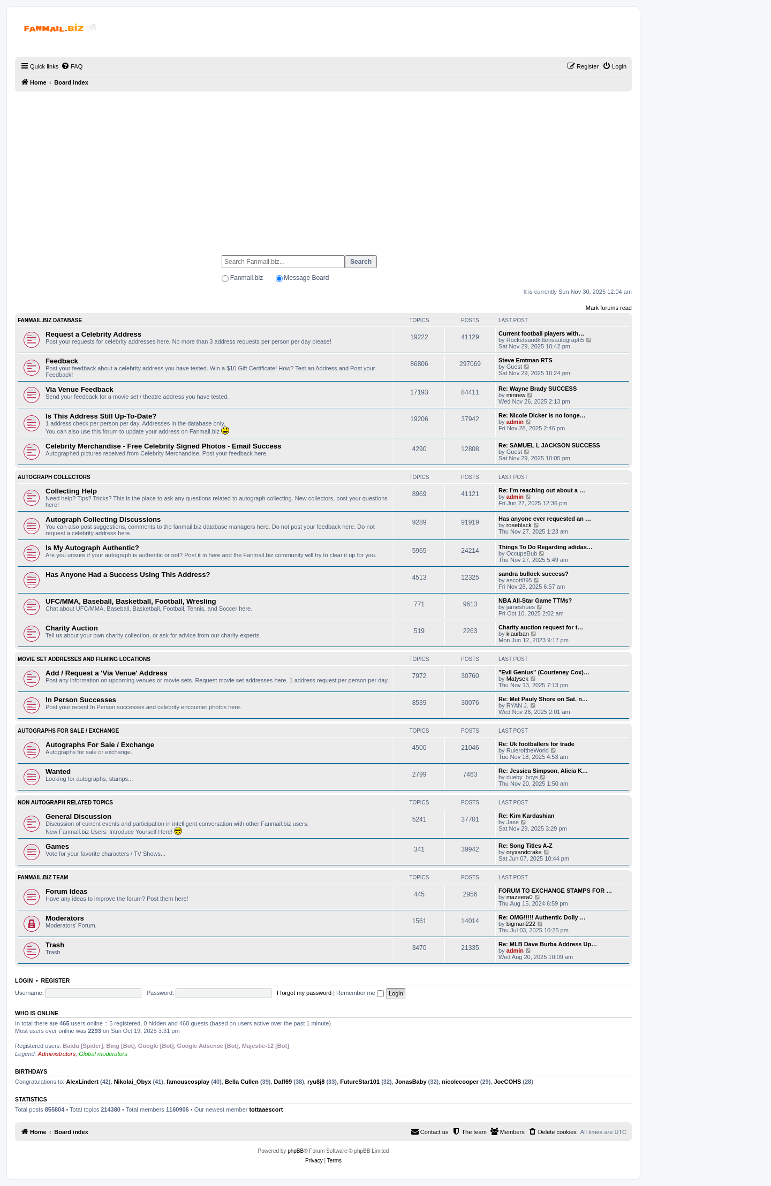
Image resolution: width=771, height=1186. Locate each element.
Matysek (517, 678)
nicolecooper (460, 1081)
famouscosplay (188, 1081)
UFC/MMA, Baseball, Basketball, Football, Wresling (131, 601)
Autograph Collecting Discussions (103, 519)
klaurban (518, 633)
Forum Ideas (66, 891)
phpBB (296, 1151)
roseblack (519, 525)
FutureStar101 (360, 1081)
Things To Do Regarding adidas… (545, 547)
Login (24, 980)
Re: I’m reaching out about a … (541, 490)
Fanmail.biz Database (50, 320)
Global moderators (103, 1054)
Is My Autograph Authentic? (92, 548)
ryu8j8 (315, 1081)
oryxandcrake (524, 852)
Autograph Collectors (54, 477)
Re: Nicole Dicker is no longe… (542, 415)
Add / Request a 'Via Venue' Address (107, 673)
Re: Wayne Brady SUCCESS (537, 388)
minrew (516, 395)
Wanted (58, 771)
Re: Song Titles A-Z (525, 845)
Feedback (62, 361)
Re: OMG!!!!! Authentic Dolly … (542, 917)
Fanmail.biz (246, 278)
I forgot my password (304, 993)
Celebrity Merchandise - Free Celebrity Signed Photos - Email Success (163, 446)
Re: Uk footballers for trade (536, 744)
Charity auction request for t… (540, 627)
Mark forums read (609, 308)
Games (57, 846)
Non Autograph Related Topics (65, 802)
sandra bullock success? (533, 574)
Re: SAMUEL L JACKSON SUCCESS (549, 445)
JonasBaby (411, 1081)
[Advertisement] (323, 169)
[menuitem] (71, 66)
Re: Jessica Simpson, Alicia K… (543, 770)
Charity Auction (72, 628)
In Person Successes (81, 700)
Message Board (306, 278)
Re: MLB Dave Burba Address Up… (547, 944)
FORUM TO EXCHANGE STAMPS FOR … (555, 890)
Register (55, 980)
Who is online (36, 1013)
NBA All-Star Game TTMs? (535, 600)
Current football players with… (541, 333)
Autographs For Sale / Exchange (68, 731)
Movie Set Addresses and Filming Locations (84, 659)
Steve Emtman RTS (525, 360)
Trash (55, 945)
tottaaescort (266, 1109)
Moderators (65, 918)
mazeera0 (520, 897)
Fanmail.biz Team (43, 877)
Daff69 (283, 1081)
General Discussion (78, 816)
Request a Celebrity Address (93, 334)
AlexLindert (82, 1081)
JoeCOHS (507, 1081)
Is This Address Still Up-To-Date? (101, 416)
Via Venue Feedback (80, 389)
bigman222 (521, 924)
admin (515, 422)
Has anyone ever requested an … (544, 518)
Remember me (360, 993)
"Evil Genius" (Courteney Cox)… (543, 672)
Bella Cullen (242, 1081)
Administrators (56, 1054)
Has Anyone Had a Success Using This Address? (128, 575)
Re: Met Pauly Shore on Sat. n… (543, 699)
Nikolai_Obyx (133, 1081)
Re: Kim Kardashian (526, 815)
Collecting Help (71, 491)
